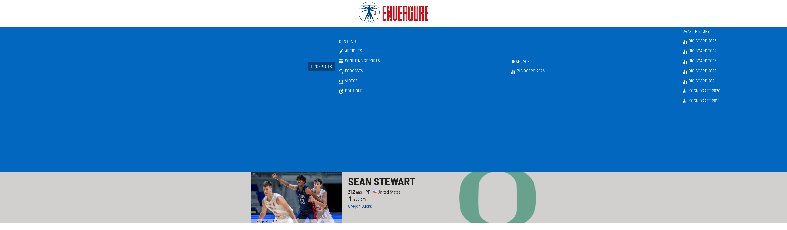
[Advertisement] (393, 139)
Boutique (350, 91)
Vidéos (348, 81)
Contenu (347, 41)
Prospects (321, 66)
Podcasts (351, 71)
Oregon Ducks (360, 206)
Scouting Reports (359, 61)
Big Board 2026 (528, 71)
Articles (350, 51)
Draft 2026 (521, 61)
